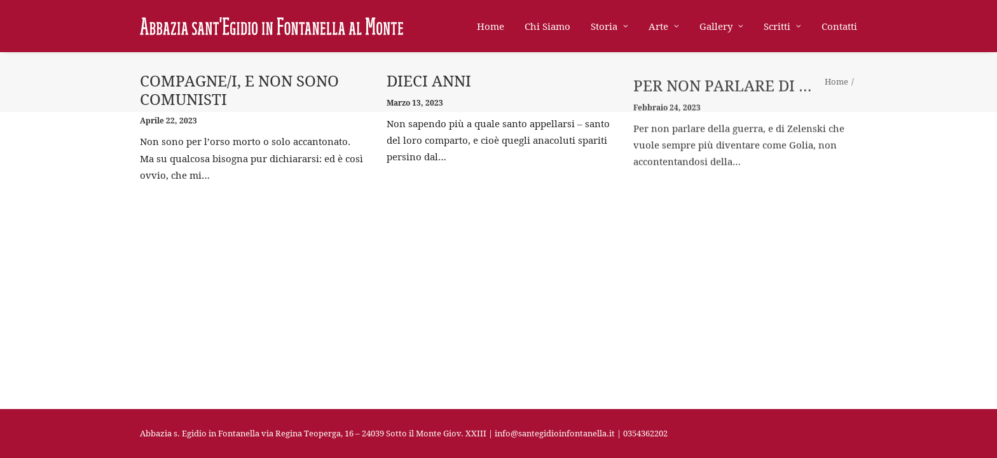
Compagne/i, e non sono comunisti (239, 90)
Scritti (782, 26)
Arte (664, 26)
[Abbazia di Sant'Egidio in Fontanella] (271, 26)
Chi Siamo (547, 26)
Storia (609, 26)
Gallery (721, 26)
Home (490, 26)
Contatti (839, 26)
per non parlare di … (722, 97)
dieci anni (429, 83)
